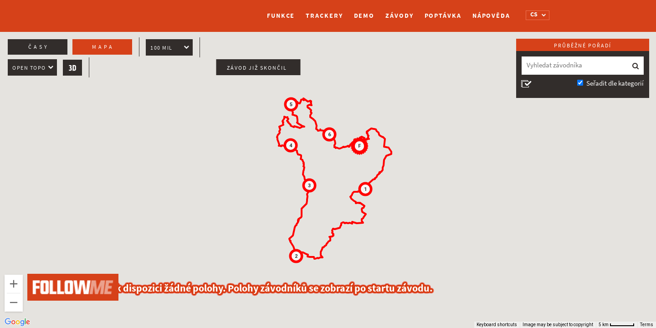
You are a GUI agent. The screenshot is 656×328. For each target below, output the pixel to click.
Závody (399, 15)
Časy (38, 47)
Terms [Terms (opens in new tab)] (646, 324)
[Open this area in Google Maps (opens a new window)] (17, 322)
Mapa (103, 47)
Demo (364, 15)
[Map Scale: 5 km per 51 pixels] (616, 325)
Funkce (281, 15)
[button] (365, 189)
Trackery (324, 15)
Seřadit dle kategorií (615, 83)
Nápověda (491, 15)
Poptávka (443, 15)
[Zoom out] (14, 302)
